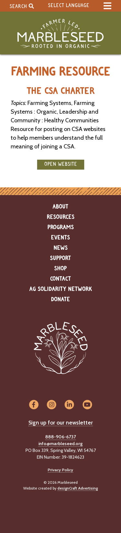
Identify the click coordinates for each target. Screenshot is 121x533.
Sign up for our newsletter (60, 422)
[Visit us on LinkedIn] (69, 405)
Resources (61, 217)
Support (60, 258)
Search (22, 6)
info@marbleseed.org (60, 443)
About (60, 207)
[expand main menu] (107, 6)
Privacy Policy (60, 469)
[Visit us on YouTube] (87, 405)
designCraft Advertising (77, 488)
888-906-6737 (60, 437)
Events (60, 238)
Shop (60, 269)
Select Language (68, 5)
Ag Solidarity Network (60, 289)
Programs (60, 227)
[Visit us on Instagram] (51, 405)
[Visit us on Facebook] (33, 405)
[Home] (60, 33)
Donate (60, 300)
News (61, 248)
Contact (60, 279)
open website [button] (60, 164)
